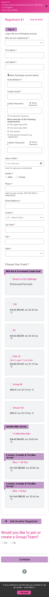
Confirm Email (14, 92)
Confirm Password (15, 144)
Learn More (29, 587)
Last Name (10, 62)
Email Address (14, 80)
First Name (11, 50)
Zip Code (10, 225)
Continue (24, 559)
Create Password (15, 104)
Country (9, 213)
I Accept (24, 592)
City (7, 237)
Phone (8, 184)
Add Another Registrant (21, 521)
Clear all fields (36, 19)
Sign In (11, 29)
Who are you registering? (17, 38)
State (8, 248)
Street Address (12, 201)
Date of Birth (11, 158)
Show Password (33, 104)
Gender (9, 173)
